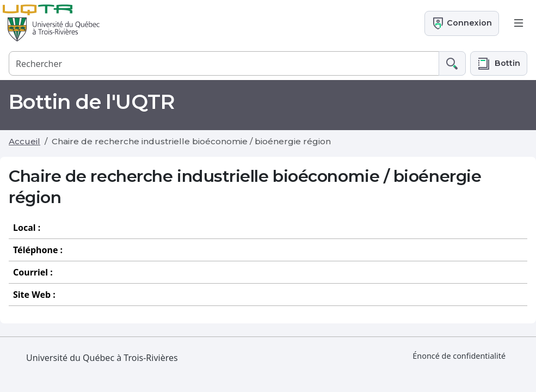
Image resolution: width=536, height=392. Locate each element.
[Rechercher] (224, 63)
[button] (498, 63)
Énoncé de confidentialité (459, 356)
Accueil (24, 141)
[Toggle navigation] (518, 23)
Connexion (462, 23)
